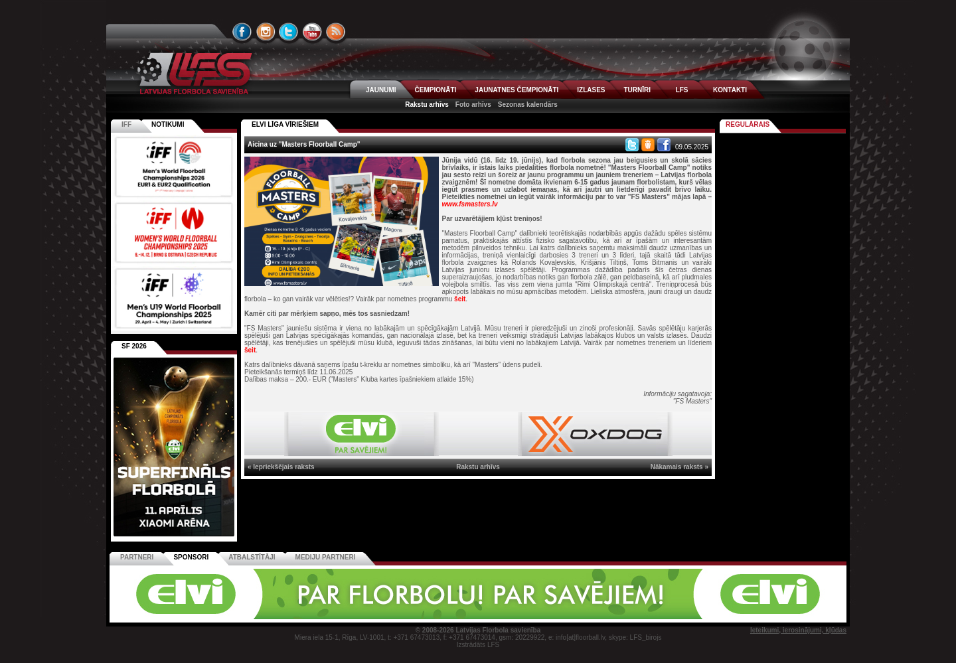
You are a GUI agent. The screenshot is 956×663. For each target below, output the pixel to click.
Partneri (136, 557)
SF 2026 (134, 346)
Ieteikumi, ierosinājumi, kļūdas (798, 630)
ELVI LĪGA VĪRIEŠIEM (285, 124)
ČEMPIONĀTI (436, 90)
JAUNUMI (381, 90)
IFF (126, 124)
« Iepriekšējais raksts (281, 467)
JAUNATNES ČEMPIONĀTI (516, 90)
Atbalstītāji (251, 557)
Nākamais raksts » (679, 467)
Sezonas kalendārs (528, 104)
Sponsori (190, 557)
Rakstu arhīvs (427, 104)
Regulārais (747, 124)
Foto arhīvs (473, 104)
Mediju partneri (325, 557)
